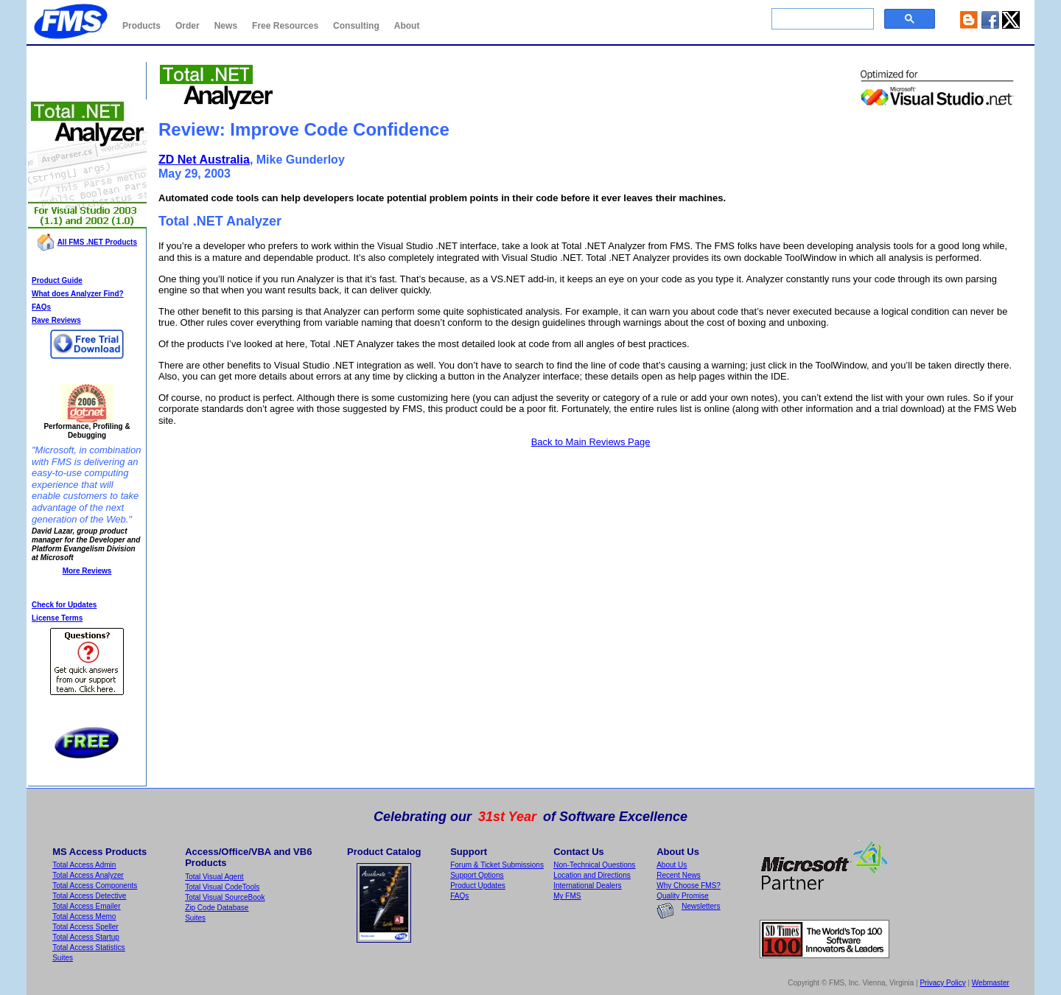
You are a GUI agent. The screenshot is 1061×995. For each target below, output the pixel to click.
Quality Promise (682, 896)
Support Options (476, 875)
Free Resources (285, 26)
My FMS (567, 896)
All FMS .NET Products (97, 242)
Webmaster (990, 983)
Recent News (678, 875)
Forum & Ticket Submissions (497, 865)
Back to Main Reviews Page (591, 441)
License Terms (57, 618)
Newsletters (701, 906)
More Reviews (87, 571)
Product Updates (477, 885)
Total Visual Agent (214, 877)
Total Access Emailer (86, 906)
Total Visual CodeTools (222, 887)
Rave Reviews (56, 320)
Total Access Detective (89, 896)
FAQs (41, 307)
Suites (62, 958)
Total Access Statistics (88, 947)
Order (187, 26)
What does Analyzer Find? (78, 294)
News (225, 26)
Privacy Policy (942, 983)
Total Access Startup (85, 937)
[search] (821, 19)
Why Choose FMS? (688, 885)
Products (141, 26)
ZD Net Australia (204, 159)
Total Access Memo (84, 916)
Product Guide (57, 280)
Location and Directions (592, 875)
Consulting (356, 26)
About (407, 26)
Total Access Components (94, 885)
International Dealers (587, 885)
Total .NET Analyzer (87, 78)
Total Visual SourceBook (225, 897)
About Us (671, 865)
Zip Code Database (216, 908)
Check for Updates (64, 605)
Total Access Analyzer (88, 875)
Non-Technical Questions (594, 865)
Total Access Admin (84, 865)
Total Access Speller (85, 927)
